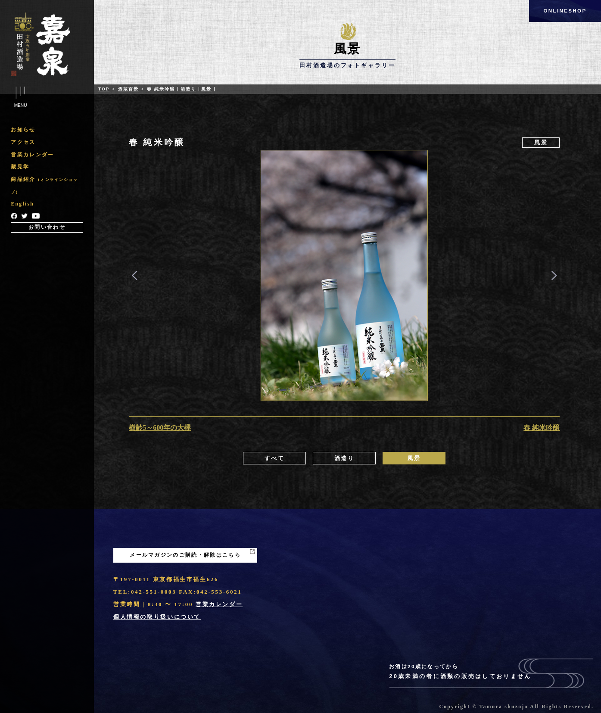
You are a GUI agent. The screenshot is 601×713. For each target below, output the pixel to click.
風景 (206, 89)
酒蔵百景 (128, 89)
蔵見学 (20, 167)
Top (103, 89)
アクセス (23, 142)
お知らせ (23, 130)
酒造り (188, 89)
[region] (47, 178)
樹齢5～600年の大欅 (160, 427)
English (22, 204)
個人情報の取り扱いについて (157, 616)
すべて (275, 458)
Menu (20, 97)
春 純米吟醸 (541, 427)
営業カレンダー (32, 155)
